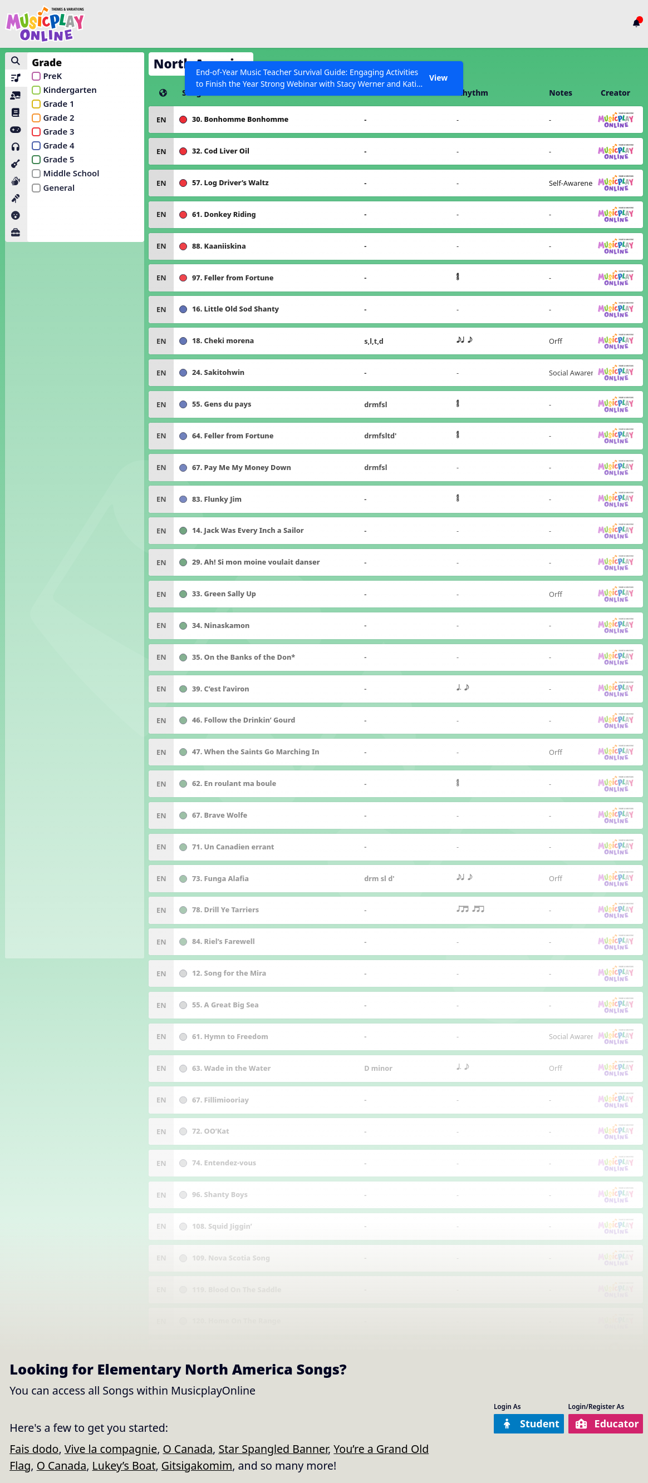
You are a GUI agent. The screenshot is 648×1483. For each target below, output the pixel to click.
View (438, 77)
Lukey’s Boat (124, 1465)
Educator (603, 1423)
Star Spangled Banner (273, 1448)
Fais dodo (33, 1448)
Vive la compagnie (111, 1448)
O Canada (188, 1448)
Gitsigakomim (196, 1465)
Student (520, 1423)
